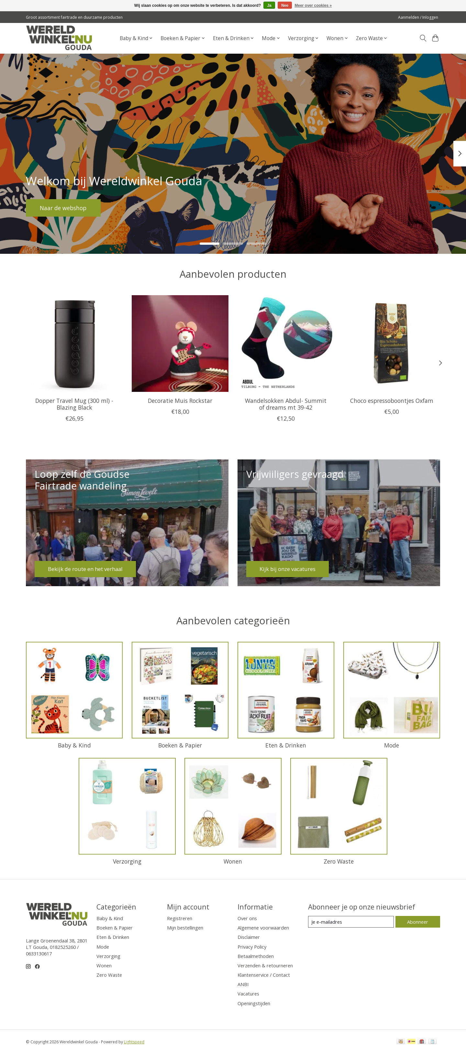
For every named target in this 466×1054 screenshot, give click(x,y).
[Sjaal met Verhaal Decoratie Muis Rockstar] (180, 343)
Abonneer (417, 922)
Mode (391, 745)
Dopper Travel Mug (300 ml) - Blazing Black (74, 404)
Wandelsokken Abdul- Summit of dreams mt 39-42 (286, 404)
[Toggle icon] (422, 38)
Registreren (179, 918)
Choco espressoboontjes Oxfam (391, 400)
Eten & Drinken (285, 745)
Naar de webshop (63, 207)
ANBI (243, 984)
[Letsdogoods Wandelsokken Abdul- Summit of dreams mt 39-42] (286, 343)
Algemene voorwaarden (263, 927)
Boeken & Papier (180, 745)
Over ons (247, 918)
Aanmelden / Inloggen (418, 17)
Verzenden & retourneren (265, 965)
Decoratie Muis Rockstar (180, 400)
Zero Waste (339, 861)
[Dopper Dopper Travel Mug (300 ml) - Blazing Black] (74, 343)
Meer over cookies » (313, 5)
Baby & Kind (74, 745)
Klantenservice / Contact (264, 975)
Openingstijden (254, 1003)
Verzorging (127, 861)
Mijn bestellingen (185, 927)
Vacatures (248, 993)
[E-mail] (351, 922)
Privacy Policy (252, 946)
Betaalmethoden (256, 956)
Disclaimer (249, 937)
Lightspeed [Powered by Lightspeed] (134, 1042)
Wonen (233, 861)
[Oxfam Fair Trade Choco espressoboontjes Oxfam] (391, 343)
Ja (269, 5)
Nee (284, 5)
